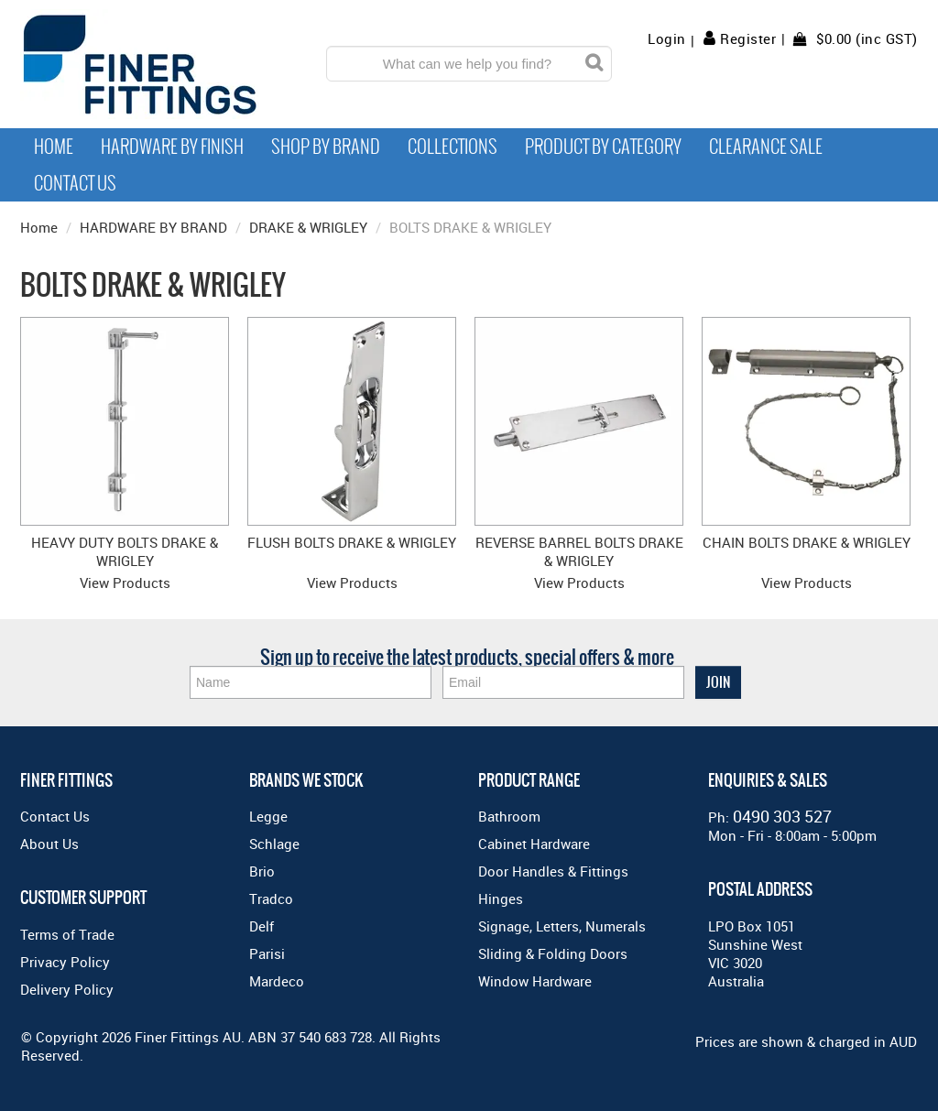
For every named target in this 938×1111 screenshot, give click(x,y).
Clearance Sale (766, 146)
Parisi (267, 953)
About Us (49, 843)
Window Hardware (535, 981)
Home (53, 146)
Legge (268, 816)
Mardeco (276, 981)
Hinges (500, 898)
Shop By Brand (325, 146)
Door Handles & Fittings (553, 871)
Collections (452, 146)
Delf (261, 926)
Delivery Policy (67, 989)
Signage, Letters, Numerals (562, 926)
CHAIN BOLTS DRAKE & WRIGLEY (807, 542)
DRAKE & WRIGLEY (308, 227)
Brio (262, 871)
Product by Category (603, 146)
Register (748, 38)
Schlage (274, 843)
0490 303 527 (782, 816)
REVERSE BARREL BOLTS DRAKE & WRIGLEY (579, 551)
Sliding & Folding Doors (552, 953)
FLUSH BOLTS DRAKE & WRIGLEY (351, 542)
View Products (125, 582)
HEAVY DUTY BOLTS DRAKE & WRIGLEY (124, 551)
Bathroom (509, 816)
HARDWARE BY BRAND (153, 227)
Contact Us (75, 183)
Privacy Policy (65, 962)
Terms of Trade (67, 934)
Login (667, 39)
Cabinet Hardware (534, 843)
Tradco (271, 898)
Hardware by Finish (172, 146)
